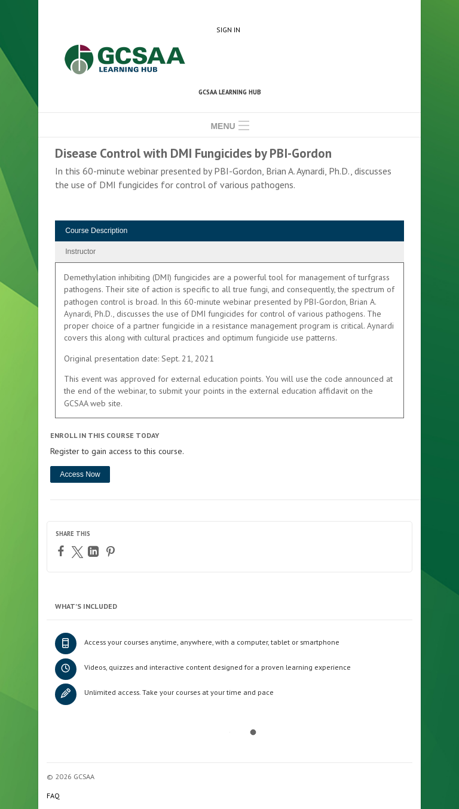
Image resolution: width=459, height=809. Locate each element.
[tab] (229, 230)
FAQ (53, 795)
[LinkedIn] (95, 551)
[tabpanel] (229, 344)
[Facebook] (62, 551)
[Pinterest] (112, 551)
